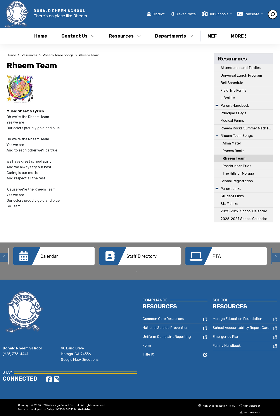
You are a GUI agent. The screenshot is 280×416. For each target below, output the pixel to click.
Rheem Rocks (233, 151)
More (238, 36)
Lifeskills (228, 98)
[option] (54, 256)
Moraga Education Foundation (237, 315)
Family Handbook (227, 342)
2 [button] (143, 268)
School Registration (237, 181)
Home (40, 36)
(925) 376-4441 (15, 351)
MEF (212, 36)
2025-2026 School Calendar (244, 211)
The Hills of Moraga (238, 173)
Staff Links (229, 204)
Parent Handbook (235, 105)
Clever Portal (186, 14)
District (158, 14)
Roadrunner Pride (237, 166)
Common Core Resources (163, 315)
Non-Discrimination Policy (216, 402)
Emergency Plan (226, 333)
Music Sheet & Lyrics (25, 111)
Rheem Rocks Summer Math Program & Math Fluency (247, 128)
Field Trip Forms (233, 90)
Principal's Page (233, 113)
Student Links (232, 196)
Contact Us (78, 36)
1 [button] (137, 268)
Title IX (148, 351)
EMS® (72, 405)
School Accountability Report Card (241, 324)
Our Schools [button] (219, 14)
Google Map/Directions (80, 356)
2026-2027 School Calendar (244, 219)
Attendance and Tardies (241, 68)
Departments (174, 36)
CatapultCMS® (56, 405)
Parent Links (231, 189)
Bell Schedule (232, 83)
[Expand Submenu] (217, 105)
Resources (125, 36)
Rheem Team (89, 55)
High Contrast (251, 402)
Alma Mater (232, 143)
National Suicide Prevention (165, 324)
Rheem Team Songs (58, 55)
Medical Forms (232, 121)
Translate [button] (252, 14)
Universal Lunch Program (241, 75)
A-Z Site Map (250, 409)
